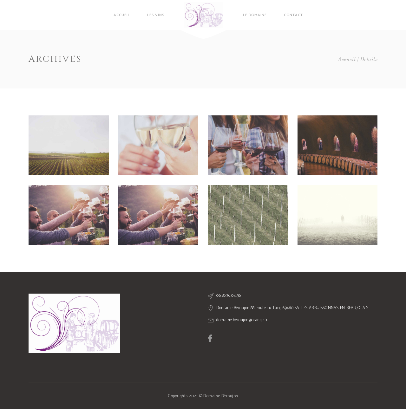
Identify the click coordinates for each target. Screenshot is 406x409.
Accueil (346, 59)
